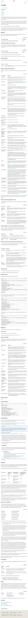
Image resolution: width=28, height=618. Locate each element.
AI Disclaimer (3, 614)
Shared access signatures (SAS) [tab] (15, 433)
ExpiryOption (19, 188)
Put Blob (12, 87)
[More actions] (26, 2)
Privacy (18, 614)
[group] (14, 286)
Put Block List (4, 24)
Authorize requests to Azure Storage (17, 80)
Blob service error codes (4, 604)
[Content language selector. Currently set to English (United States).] (5, 612)
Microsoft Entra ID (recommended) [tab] (6, 433)
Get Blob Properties (18, 158)
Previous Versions (8, 614)
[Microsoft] (14, 1)
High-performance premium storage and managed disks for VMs (15, 218)
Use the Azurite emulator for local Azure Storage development (16, 56)
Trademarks (14, 615)
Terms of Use (10, 615)
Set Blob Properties (15, 506)
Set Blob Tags (12, 424)
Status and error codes (17, 335)
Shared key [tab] (21, 433)
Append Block (17, 30)
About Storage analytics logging (11, 168)
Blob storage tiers (23, 176)
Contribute (14, 614)
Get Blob (19, 93)
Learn (1, 2)
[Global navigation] (1, 1)
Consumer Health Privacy (5, 615)
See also (3, 15)
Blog (11, 614)
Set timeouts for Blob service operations (6, 605)
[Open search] (24, 1)
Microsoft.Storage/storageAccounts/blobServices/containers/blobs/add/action (14, 453)
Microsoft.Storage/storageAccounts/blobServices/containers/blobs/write (14, 455)
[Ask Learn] (25, 2)
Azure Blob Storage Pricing (21, 598)
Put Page (26, 29)
